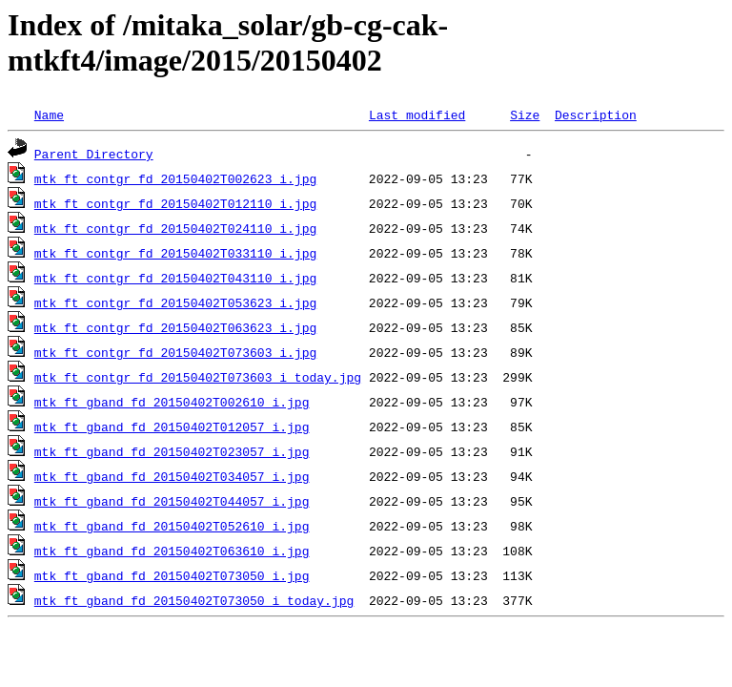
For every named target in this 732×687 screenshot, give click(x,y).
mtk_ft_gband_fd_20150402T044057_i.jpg (172, 501)
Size (524, 114)
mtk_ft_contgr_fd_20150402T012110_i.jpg (175, 203)
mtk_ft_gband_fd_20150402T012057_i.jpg (172, 426)
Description (596, 114)
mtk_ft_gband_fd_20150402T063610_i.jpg (172, 550)
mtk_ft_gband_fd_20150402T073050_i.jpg (172, 575)
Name (49, 114)
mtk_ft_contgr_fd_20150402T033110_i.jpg (175, 252)
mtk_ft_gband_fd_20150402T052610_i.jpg (172, 525)
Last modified (417, 114)
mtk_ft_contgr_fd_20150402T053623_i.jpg (175, 302)
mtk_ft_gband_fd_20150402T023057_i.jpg (172, 451)
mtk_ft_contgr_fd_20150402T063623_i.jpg (175, 327)
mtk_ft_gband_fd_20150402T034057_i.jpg (172, 476)
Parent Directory (93, 153)
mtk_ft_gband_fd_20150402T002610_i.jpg (172, 401)
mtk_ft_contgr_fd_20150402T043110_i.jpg (175, 277)
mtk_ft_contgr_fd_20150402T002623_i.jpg (175, 178)
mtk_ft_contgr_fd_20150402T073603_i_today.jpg (197, 376)
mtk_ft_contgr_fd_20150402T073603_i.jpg (175, 352)
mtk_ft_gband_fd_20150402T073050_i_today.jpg (194, 600)
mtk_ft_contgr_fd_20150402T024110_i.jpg (175, 228)
